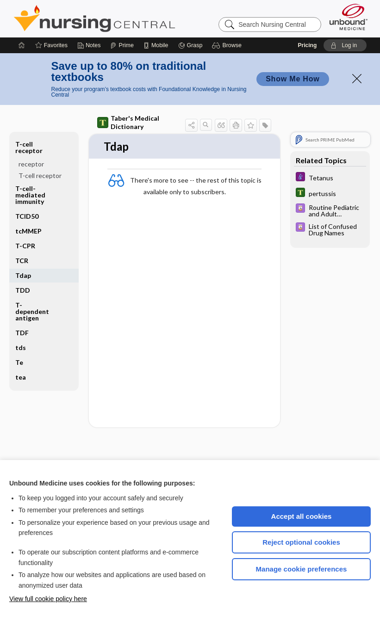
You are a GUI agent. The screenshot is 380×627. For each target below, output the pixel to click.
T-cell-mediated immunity (30, 194)
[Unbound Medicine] (348, 16)
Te (19, 362)
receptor (31, 164)
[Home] (22, 45)
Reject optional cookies (301, 542)
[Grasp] (190, 45)
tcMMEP (28, 231)
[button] (228, 45)
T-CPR (25, 246)
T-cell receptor (29, 147)
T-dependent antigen (32, 311)
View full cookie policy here (48, 598)
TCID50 (26, 216)
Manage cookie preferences (301, 569)
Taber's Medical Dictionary (128, 122)
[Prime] (121, 45)
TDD (22, 290)
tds (20, 347)
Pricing (307, 45)
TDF (22, 333)
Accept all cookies (301, 516)
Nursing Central (129, 18)
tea (20, 377)
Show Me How (292, 79)
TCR (21, 260)
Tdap (23, 275)
